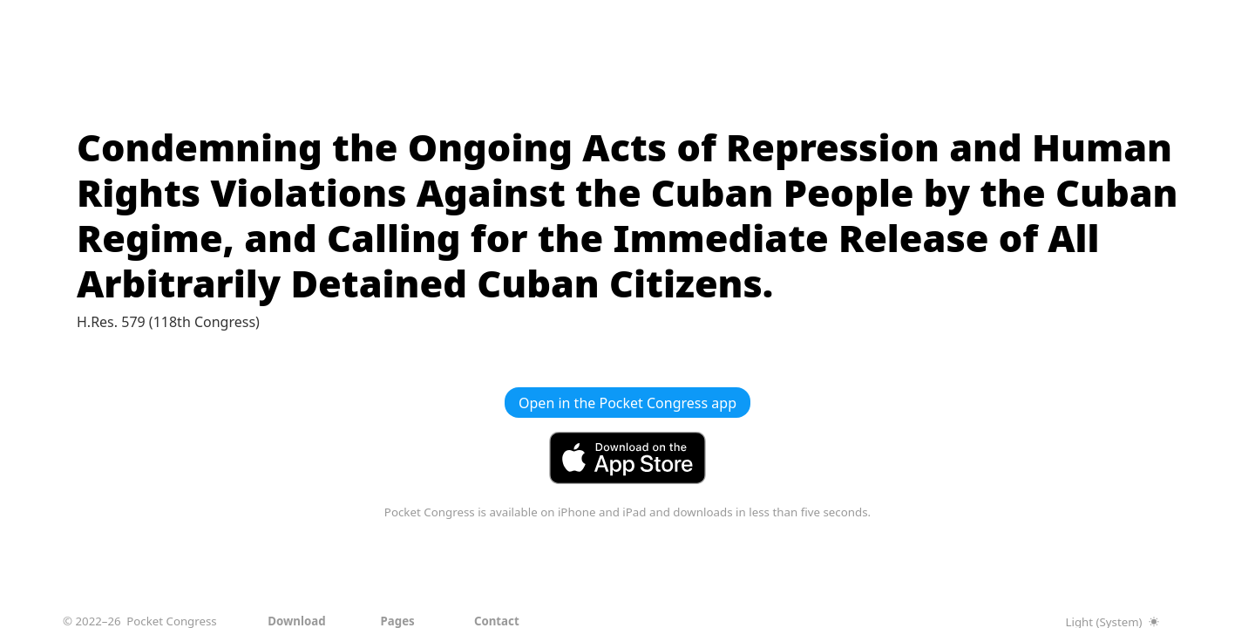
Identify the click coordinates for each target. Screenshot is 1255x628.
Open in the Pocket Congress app (627, 403)
